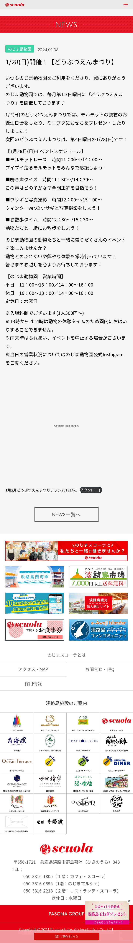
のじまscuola (14, 5)
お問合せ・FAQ (99, 669)
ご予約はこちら (66, 936)
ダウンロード (91, 490)
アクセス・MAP (33, 669)
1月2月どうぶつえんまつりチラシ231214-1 (41, 490)
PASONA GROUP (67, 913)
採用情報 (33, 683)
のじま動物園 (19, 49)
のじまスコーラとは (66, 655)
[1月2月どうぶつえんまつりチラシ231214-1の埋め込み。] (66, 425)
